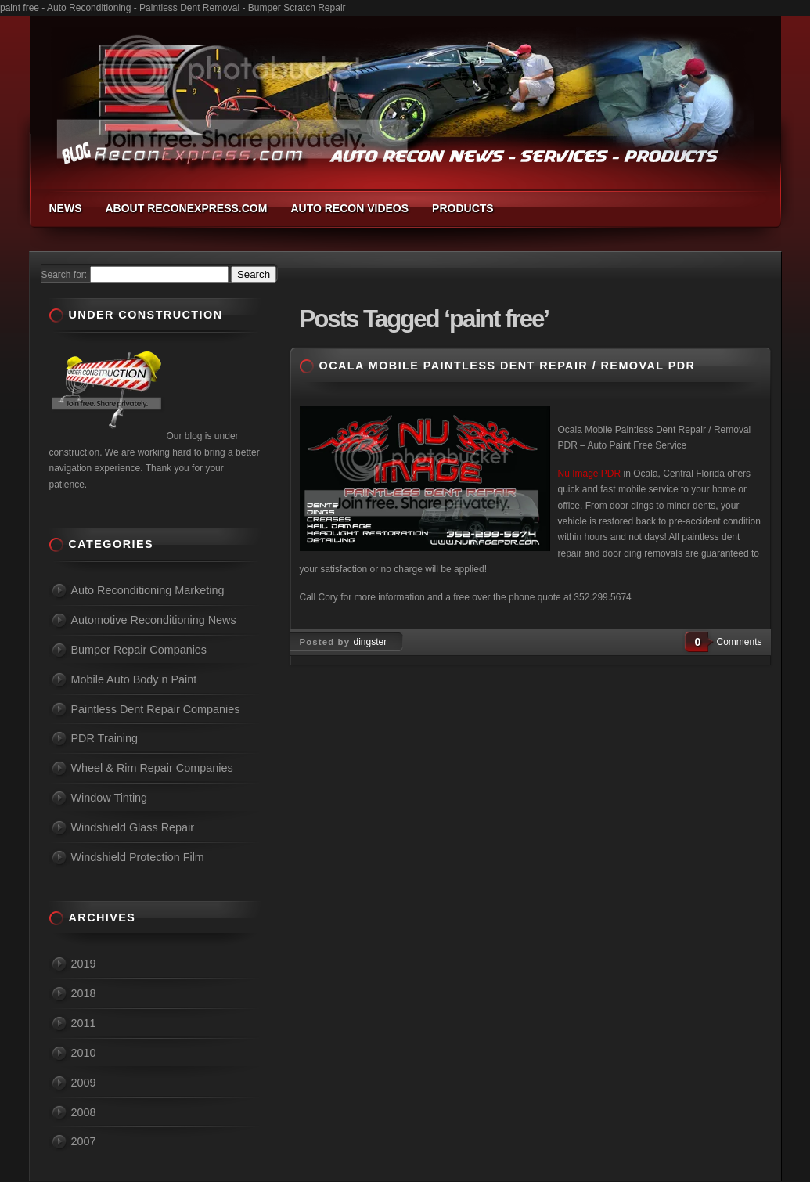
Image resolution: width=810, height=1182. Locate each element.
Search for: (64, 274)
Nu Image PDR (589, 473)
